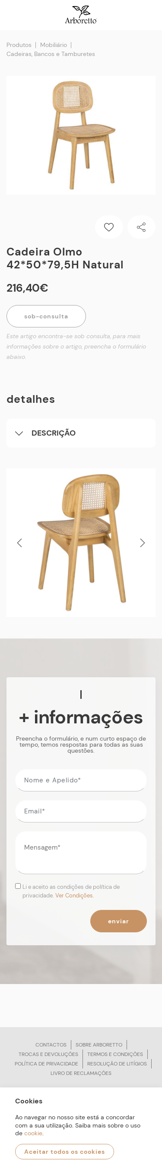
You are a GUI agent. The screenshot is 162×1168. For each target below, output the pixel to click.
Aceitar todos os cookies (64, 1152)
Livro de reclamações (81, 1073)
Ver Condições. (74, 895)
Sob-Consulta (46, 316)
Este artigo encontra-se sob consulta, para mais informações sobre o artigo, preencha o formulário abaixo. (76, 346)
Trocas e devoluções (48, 1054)
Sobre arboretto (99, 1044)
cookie (33, 1133)
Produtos (19, 45)
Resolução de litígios (117, 1063)
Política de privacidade (46, 1063)
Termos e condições (115, 1054)
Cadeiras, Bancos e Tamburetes (50, 54)
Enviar (118, 921)
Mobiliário (53, 45)
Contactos (51, 1044)
